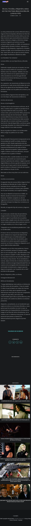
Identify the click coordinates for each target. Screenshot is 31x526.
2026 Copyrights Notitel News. (7, 518)
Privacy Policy (28, 518)
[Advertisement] (15, 368)
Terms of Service (13, 520)
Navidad (20, 520)
